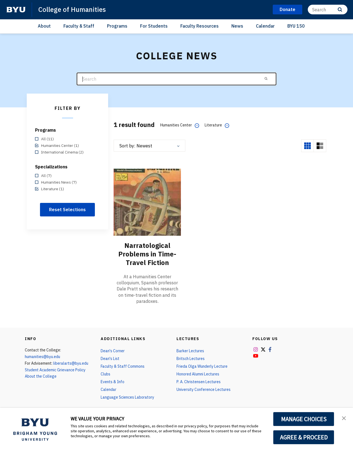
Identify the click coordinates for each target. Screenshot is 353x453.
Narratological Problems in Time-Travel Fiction (147, 253)
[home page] (16, 9)
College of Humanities (72, 9)
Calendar (265, 26)
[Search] (327, 9)
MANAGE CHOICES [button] (304, 419)
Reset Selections (67, 209)
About (44, 26)
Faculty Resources (199, 26)
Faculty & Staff (78, 26)
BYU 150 (296, 26)
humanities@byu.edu (42, 355)
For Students (154, 26)
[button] (343, 417)
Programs (117, 26)
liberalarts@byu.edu (70, 362)
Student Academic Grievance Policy (55, 369)
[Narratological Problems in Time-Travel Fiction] (147, 202)
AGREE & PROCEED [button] (304, 437)
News (237, 26)
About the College (41, 375)
